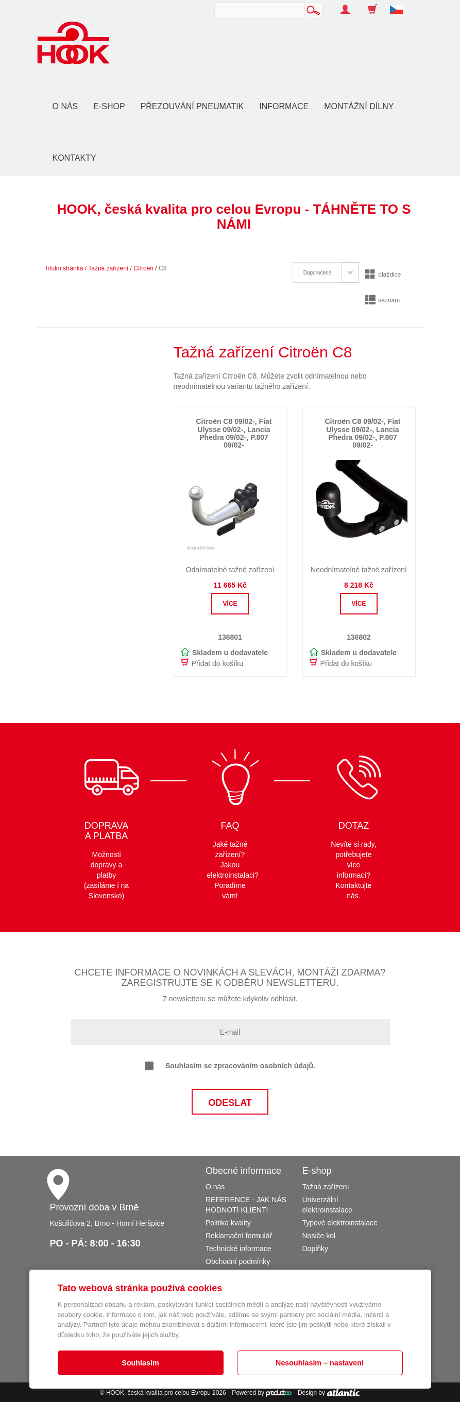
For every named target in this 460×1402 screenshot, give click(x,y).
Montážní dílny (359, 106)
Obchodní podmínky (238, 1261)
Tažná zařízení (108, 268)
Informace (284, 106)
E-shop (109, 106)
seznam (382, 300)
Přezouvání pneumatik (192, 106)
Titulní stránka (64, 268)
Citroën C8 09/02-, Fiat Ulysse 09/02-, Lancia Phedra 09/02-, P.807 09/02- (233, 433)
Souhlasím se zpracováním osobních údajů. (230, 1066)
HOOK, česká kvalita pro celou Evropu (158, 1392)
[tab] (326, 272)
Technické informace (238, 1248)
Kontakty (74, 157)
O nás (65, 106)
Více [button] (230, 603)
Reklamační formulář (239, 1236)
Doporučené (317, 273)
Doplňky (315, 1248)
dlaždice (383, 274)
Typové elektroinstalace (340, 1223)
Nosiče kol (319, 1236)
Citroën (143, 268)
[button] (400, 4)
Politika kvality (228, 1223)
